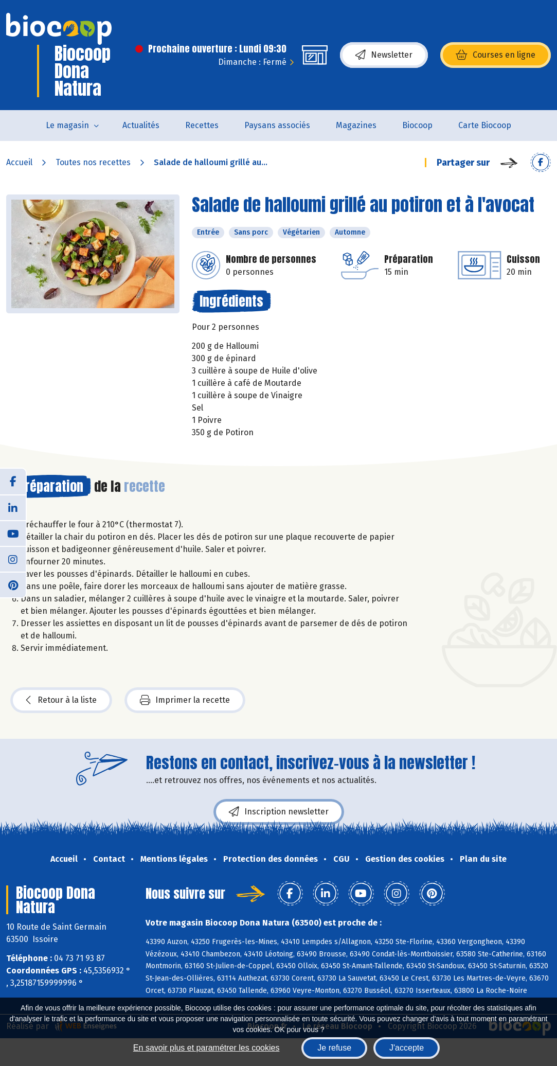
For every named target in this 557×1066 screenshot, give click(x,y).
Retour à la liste (61, 700)
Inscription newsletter (279, 812)
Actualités (140, 125)
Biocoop (417, 125)
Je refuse (334, 1047)
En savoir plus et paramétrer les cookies (206, 1047)
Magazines (356, 125)
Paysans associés (277, 125)
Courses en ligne (495, 55)
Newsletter (383, 55)
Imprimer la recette (185, 700)
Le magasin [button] (67, 125)
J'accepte (406, 1047)
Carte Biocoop (484, 125)
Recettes (202, 125)
